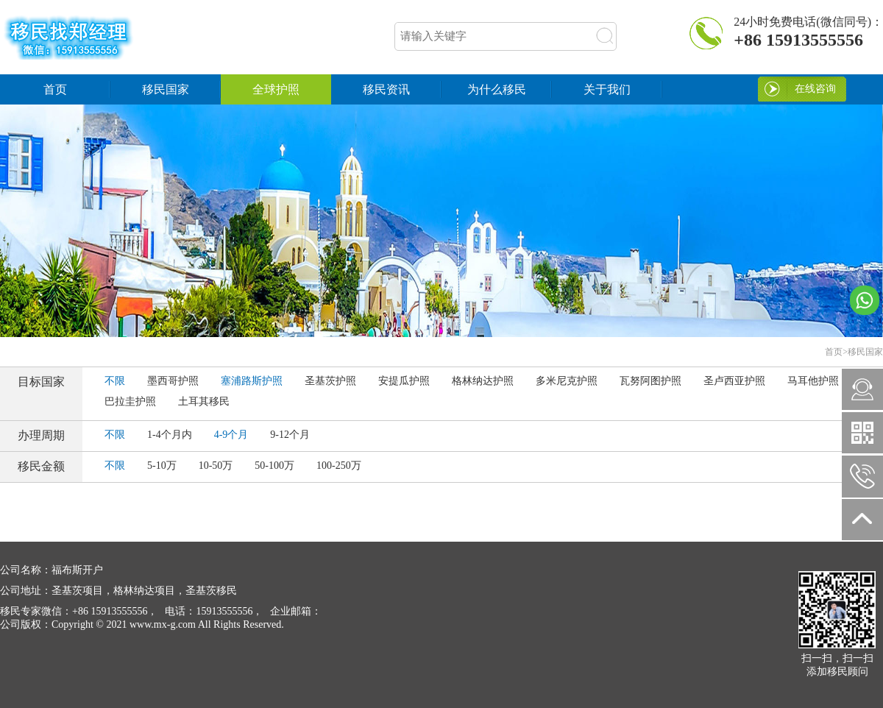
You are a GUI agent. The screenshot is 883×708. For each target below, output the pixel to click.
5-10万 (162, 465)
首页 (55, 89)
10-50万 (216, 465)
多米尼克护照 (566, 380)
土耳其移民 (204, 401)
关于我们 (607, 89)
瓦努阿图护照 (650, 380)
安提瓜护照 (404, 380)
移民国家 (165, 89)
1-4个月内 (169, 434)
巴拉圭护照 (130, 401)
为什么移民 (496, 89)
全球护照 (275, 89)
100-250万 (338, 465)
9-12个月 (290, 434)
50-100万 (274, 465)
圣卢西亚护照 (734, 380)
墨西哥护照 (173, 380)
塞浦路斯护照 (252, 380)
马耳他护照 (813, 380)
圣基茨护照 (330, 380)
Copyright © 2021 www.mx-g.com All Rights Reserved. (142, 624)
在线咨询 (815, 88)
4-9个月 (231, 434)
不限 (114, 380)
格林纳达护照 (483, 380)
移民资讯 (386, 89)
